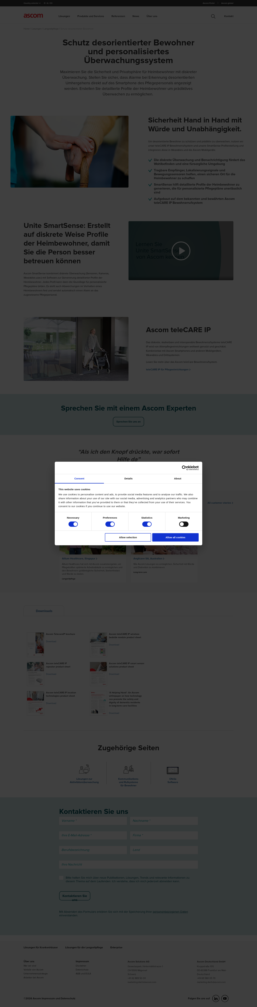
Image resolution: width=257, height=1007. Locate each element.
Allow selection (128, 537)
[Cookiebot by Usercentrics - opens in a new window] (184, 467)
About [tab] (177, 478)
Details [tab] (128, 478)
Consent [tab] (79, 478)
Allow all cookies (175, 537)
